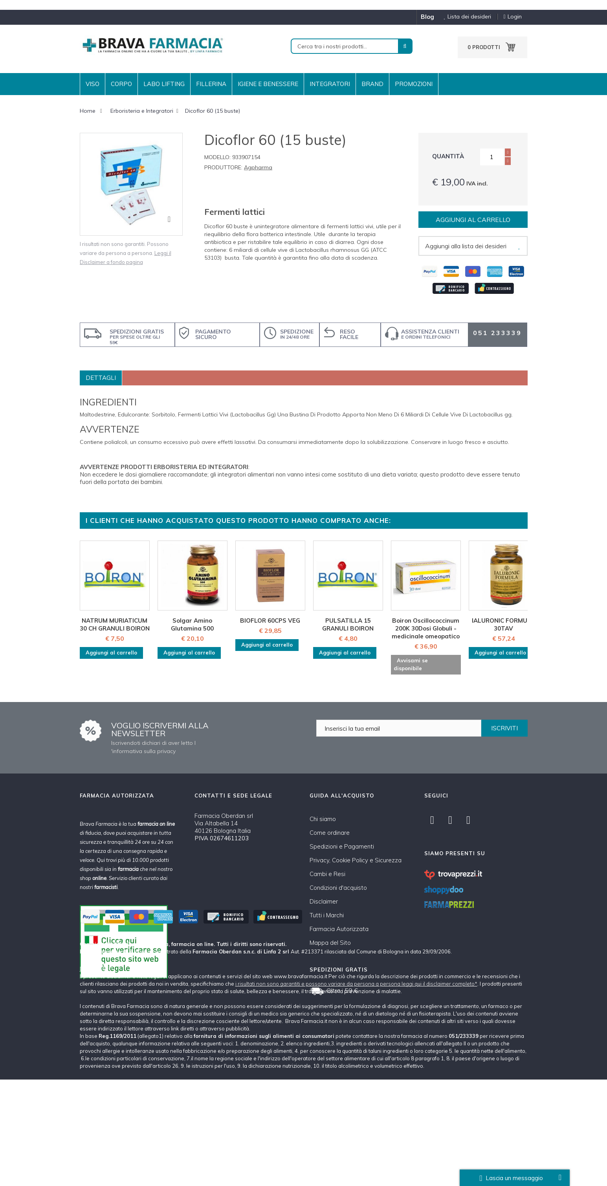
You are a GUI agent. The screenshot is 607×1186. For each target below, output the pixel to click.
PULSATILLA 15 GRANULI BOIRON (348, 624)
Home (87, 110)
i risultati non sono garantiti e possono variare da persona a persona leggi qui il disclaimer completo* (356, 1090)
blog (427, 16)
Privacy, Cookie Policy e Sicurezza (356, 860)
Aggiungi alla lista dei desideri (465, 246)
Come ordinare (330, 832)
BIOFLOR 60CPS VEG (270, 620)
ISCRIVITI (504, 728)
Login (512, 17)
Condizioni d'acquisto (338, 887)
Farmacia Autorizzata (339, 929)
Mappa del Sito (330, 942)
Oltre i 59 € (342, 990)
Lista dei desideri (464, 17)
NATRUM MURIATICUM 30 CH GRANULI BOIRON (115, 624)
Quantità (448, 156)
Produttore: (223, 167)
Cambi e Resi (327, 874)
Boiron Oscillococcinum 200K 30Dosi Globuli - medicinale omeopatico (426, 628)
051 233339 (497, 333)
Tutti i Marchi (327, 915)
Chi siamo (323, 819)
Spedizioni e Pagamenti (342, 846)
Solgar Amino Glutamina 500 (192, 624)
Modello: (217, 157)
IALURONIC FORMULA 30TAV (503, 624)
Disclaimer (324, 901)
